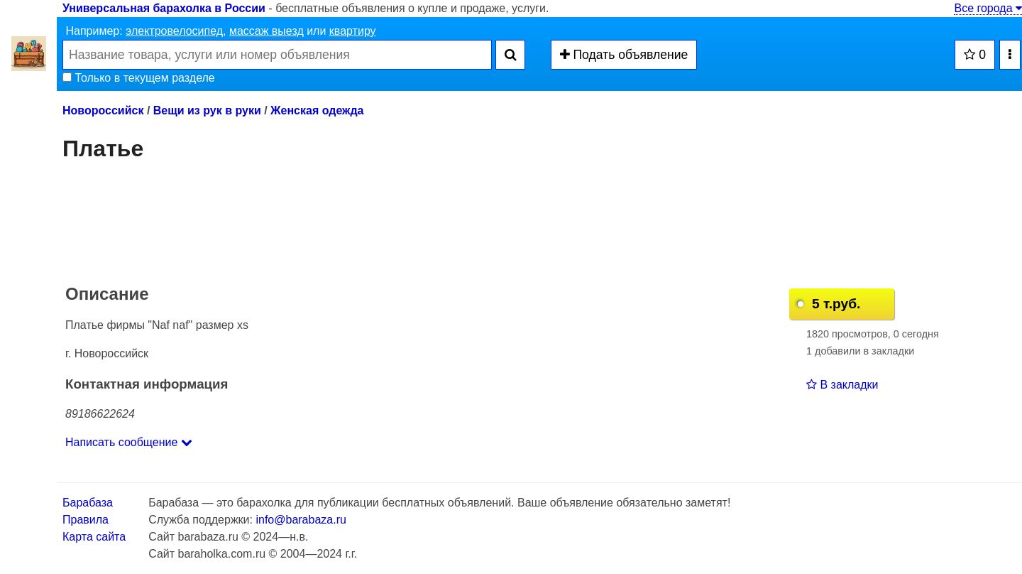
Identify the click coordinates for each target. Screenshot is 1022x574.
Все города (988, 8)
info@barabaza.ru (301, 520)
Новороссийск (102, 110)
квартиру (352, 31)
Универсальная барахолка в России (163, 8)
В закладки (842, 385)
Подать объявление (624, 55)
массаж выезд (266, 31)
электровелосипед (174, 31)
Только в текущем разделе (138, 78)
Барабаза (87, 503)
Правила (85, 520)
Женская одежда (316, 110)
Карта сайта (94, 537)
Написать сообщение (128, 442)
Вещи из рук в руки (207, 110)
